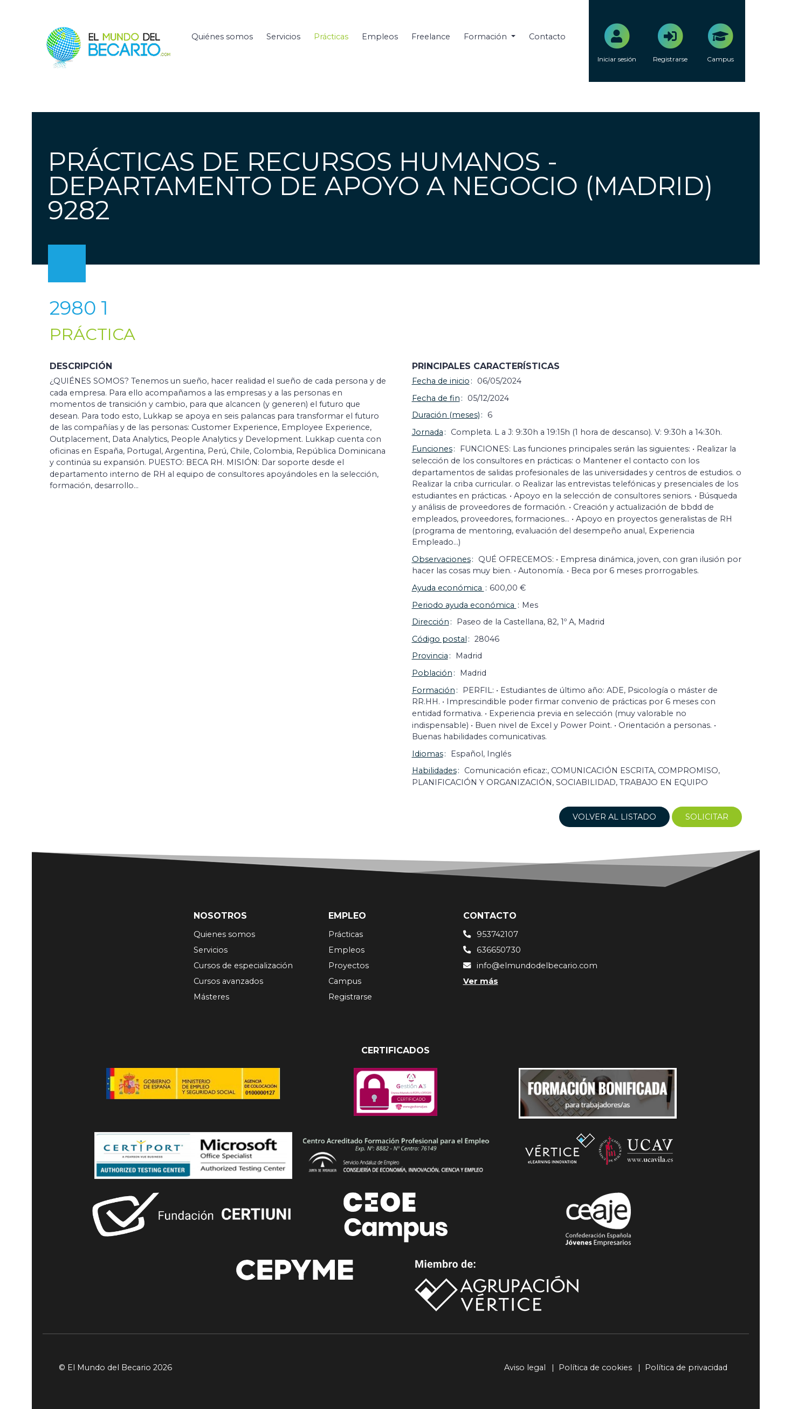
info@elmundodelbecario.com (537, 965)
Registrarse (350, 997)
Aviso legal (525, 1367)
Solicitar (706, 817)
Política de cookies (595, 1367)
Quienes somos (224, 934)
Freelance (430, 36)
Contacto (547, 36)
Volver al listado (614, 817)
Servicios (283, 36)
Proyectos (348, 965)
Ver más (480, 981)
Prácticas (331, 36)
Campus (344, 981)
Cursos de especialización (243, 965)
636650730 (499, 950)
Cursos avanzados (228, 981)
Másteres (211, 997)
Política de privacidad (686, 1367)
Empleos (380, 36)
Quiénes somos (222, 36)
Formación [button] (486, 36)
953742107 (497, 934)
